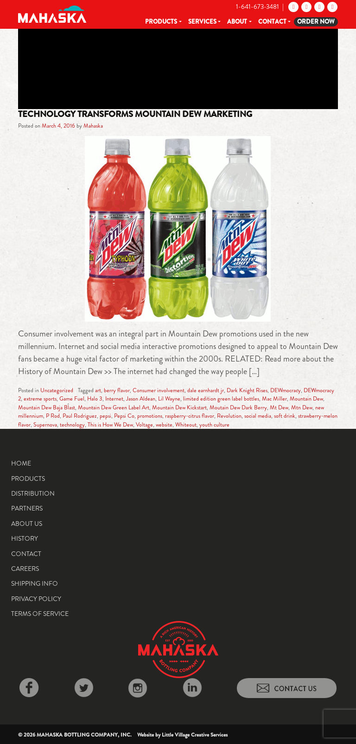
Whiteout (186, 425)
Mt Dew (279, 407)
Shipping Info (34, 583)
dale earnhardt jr (205, 390)
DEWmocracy (285, 390)
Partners (27, 508)
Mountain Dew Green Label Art (113, 407)
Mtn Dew (301, 407)
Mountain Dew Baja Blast (46, 407)
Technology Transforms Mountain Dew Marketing (135, 114)
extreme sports (40, 399)
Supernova (45, 425)
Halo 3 (94, 399)
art (98, 390)
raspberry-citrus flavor (189, 416)
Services (202, 21)
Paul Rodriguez (80, 416)
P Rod (53, 416)
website (164, 425)
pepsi (105, 416)
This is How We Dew (110, 425)
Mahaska (93, 126)
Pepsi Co (124, 416)
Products (161, 21)
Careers (25, 568)
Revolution (229, 416)
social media (257, 416)
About (237, 21)
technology (72, 425)
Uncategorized (56, 390)
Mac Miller (274, 399)
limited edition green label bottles (221, 399)
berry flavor (117, 390)
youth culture (214, 425)
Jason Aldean (140, 399)
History (24, 538)
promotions (149, 416)
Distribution (33, 493)
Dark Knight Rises (247, 390)
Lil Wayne (169, 399)
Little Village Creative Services (195, 734)
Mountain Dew (306, 399)
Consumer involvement (158, 390)
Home (21, 463)
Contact (272, 21)
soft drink (284, 416)
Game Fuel (71, 399)
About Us (26, 523)
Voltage (144, 425)
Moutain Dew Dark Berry (238, 407)
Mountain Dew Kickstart (179, 407)
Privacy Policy (36, 598)
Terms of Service (40, 613)
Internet (114, 399)
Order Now (316, 21)
